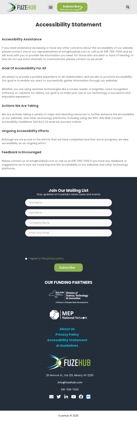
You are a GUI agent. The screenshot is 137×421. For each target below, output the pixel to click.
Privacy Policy (67, 335)
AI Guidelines (67, 346)
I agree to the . (47, 259)
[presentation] (52, 247)
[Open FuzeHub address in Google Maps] (69, 375)
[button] (51, 7)
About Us (67, 329)
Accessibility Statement (67, 340)
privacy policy (55, 259)
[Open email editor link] (70, 383)
